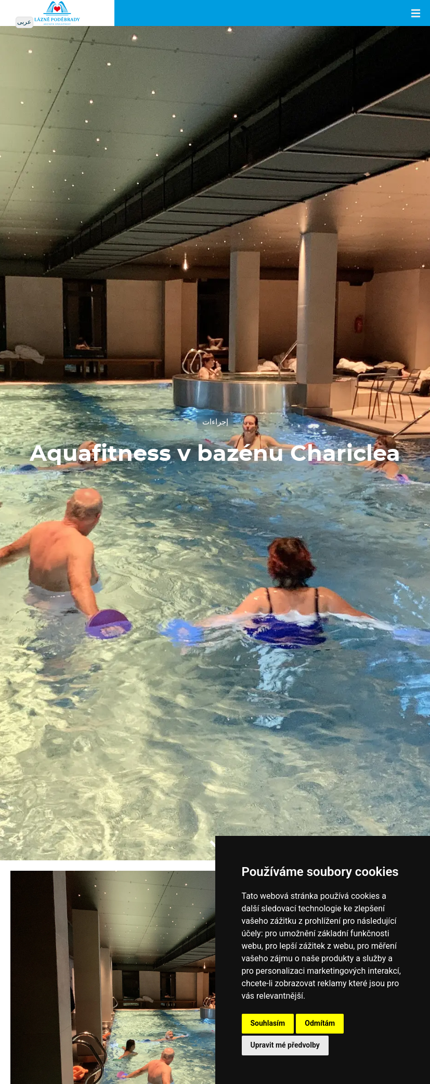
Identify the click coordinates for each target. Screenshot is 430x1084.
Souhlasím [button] (268, 1023)
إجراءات (215, 422)
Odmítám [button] (320, 1023)
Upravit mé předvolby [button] (285, 1045)
